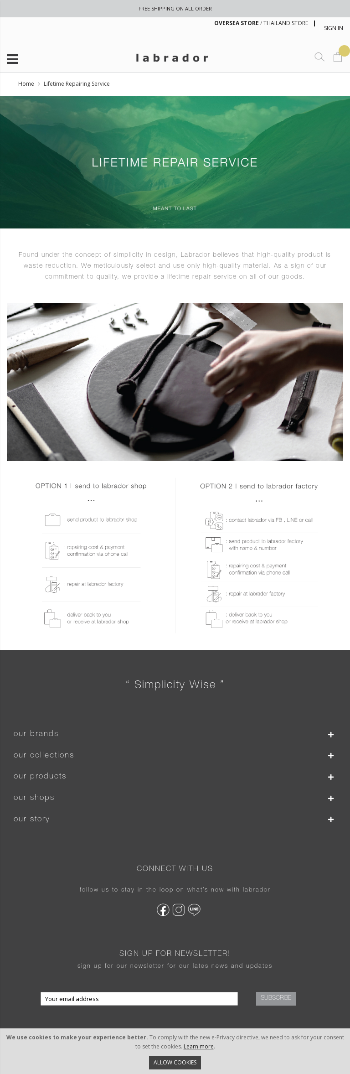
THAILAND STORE (285, 23)
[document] (175, 1051)
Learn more (199, 1046)
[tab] (175, 735)
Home (26, 84)
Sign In (333, 28)
